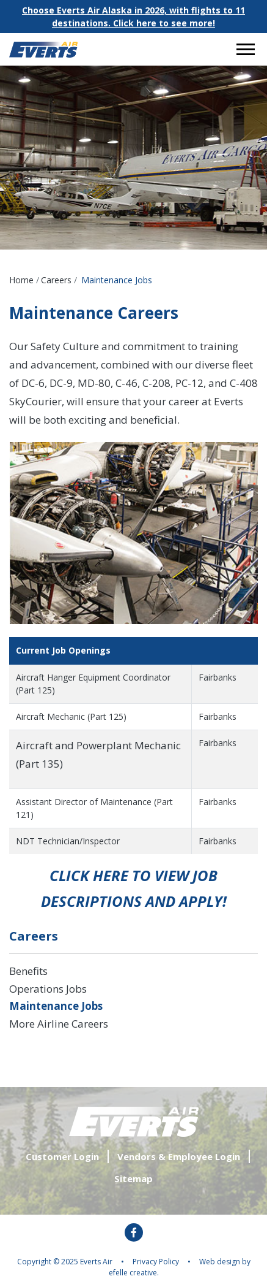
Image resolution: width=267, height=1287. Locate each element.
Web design (219, 1261)
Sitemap (133, 1178)
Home (21, 280)
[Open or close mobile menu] (245, 49)
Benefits (28, 971)
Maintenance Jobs (56, 1006)
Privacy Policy (156, 1261)
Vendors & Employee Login (178, 1156)
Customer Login (62, 1156)
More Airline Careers (58, 1024)
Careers (56, 280)
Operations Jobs (48, 989)
